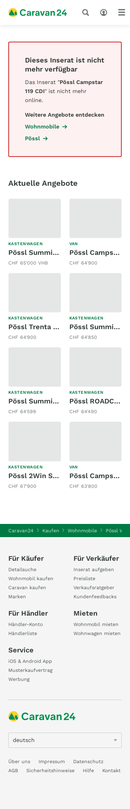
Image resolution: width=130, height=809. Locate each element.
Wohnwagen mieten (97, 633)
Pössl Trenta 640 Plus (45, 327)
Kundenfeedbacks (94, 596)
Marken (17, 596)
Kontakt (111, 770)
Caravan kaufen (27, 587)
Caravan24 (21, 530)
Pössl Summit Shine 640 (50, 401)
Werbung (18, 679)
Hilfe (88, 770)
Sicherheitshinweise (50, 770)
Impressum (51, 761)
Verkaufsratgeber (93, 587)
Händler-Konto (25, 624)
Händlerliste (22, 633)
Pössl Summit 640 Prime (50, 252)
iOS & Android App (30, 661)
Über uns (19, 761)
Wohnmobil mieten (96, 624)
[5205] (65, 740)
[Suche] (87, 12)
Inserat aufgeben (93, 569)
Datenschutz (88, 761)
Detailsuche (22, 569)
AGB (13, 770)
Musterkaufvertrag (30, 670)
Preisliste (84, 578)
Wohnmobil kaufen (30, 578)
